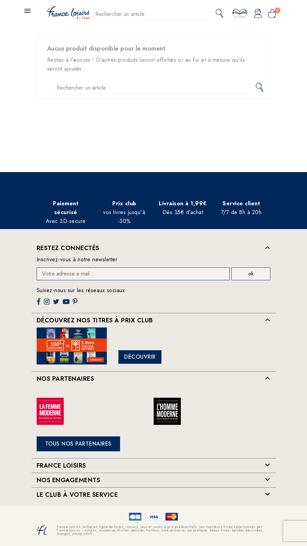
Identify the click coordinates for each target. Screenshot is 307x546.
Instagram (47, 304)
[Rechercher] (150, 14)
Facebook (39, 304)
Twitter (57, 304)
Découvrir (140, 357)
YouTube (67, 304)
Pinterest (76, 304)
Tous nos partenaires (78, 444)
